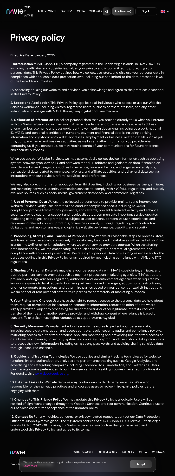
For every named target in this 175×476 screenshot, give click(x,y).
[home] (15, 11)
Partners (66, 11)
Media (81, 11)
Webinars (95, 11)
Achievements (47, 11)
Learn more (30, 466)
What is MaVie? (28, 11)
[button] (107, 11)
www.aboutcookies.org (51, 373)
